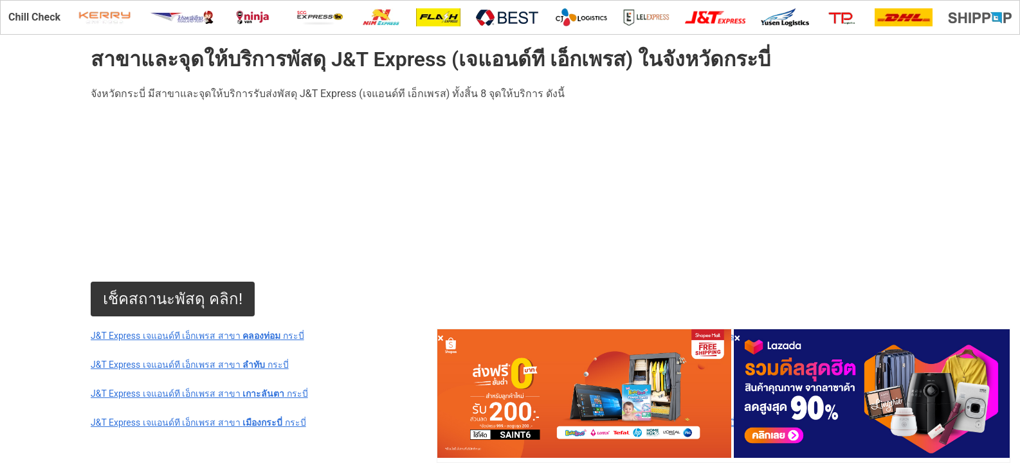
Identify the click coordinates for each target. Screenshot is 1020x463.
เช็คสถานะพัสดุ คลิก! (172, 299)
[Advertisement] (476, 192)
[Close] (440, 338)
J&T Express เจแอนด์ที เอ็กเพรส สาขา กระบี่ (197, 336)
